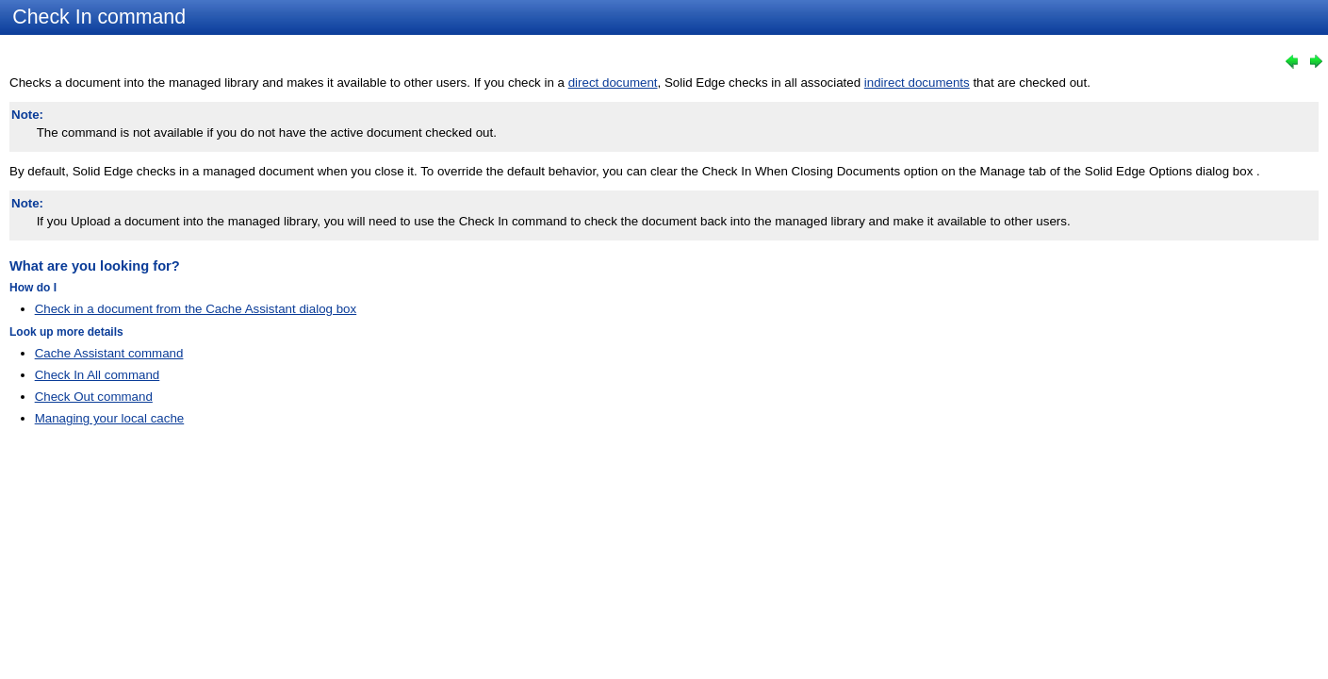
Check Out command (94, 396)
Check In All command (97, 375)
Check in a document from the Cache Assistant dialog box (196, 309)
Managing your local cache (110, 418)
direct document (613, 82)
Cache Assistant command (109, 353)
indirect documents (917, 82)
